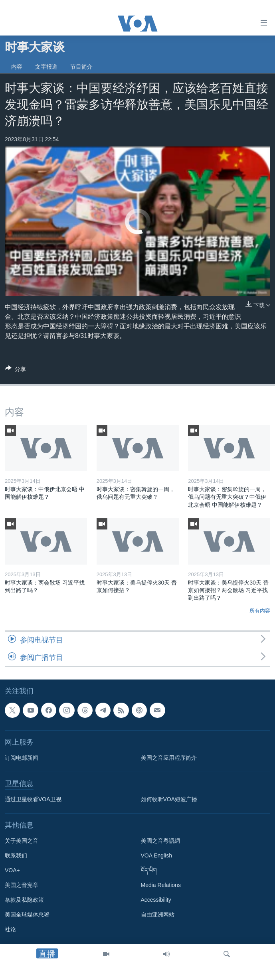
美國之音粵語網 (160, 841)
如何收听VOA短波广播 (169, 799)
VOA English (156, 856)
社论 (10, 929)
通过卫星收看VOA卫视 (33, 799)
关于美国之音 (21, 841)
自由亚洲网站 (157, 915)
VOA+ (12, 870)
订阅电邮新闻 (21, 758)
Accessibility (156, 900)
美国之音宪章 (21, 885)
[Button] (15, 370)
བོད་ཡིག (149, 870)
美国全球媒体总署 (27, 915)
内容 (16, 66)
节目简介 (81, 66)
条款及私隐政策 (24, 900)
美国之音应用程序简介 (169, 758)
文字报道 (46, 66)
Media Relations (161, 885)
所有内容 (259, 611)
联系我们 (16, 856)
